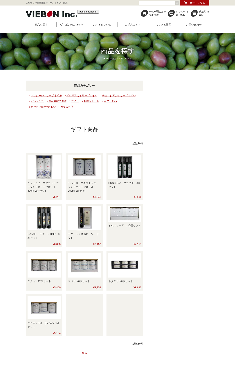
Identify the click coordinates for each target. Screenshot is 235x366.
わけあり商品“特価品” (43, 106)
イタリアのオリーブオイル (81, 95)
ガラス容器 (66, 106)
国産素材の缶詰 (57, 101)
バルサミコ (37, 101)
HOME (106, 59)
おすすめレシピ (102, 24)
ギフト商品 (110, 101)
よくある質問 (163, 24)
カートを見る (197, 2)
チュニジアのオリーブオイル (118, 95)
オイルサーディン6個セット (124, 225)
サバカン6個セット (79, 281)
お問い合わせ (194, 24)
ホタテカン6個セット (120, 281)
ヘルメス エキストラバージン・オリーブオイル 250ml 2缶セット (83, 187)
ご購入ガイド (132, 24)
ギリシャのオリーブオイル (46, 95)
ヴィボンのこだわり (71, 24)
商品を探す (41, 24)
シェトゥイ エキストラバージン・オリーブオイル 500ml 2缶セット (43, 187)
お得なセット (91, 101)
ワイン (75, 101)
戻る (84, 352)
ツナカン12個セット (39, 281)
